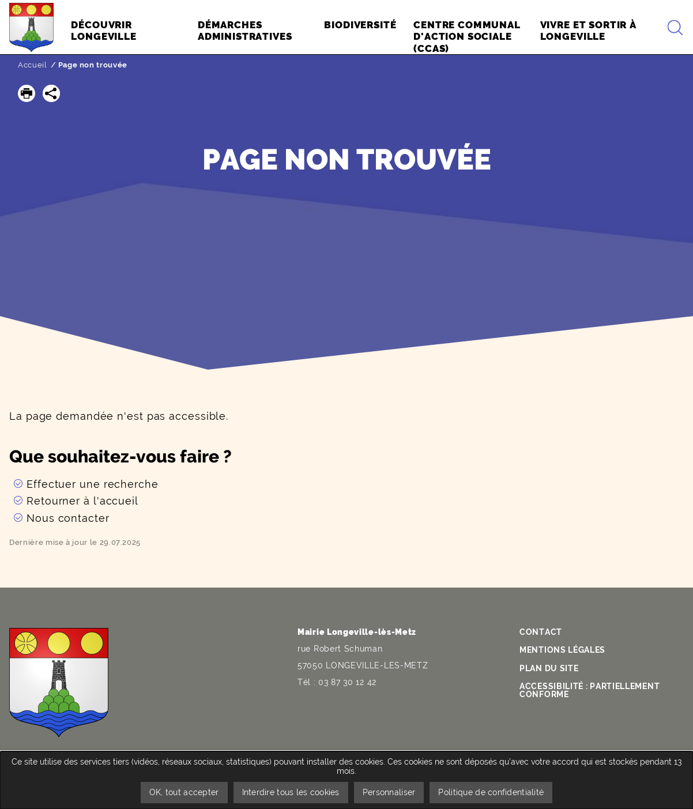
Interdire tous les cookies (291, 792)
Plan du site (548, 668)
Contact (540, 632)
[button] (26, 93)
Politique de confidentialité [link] (491, 792)
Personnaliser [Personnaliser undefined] (389, 792)
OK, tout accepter (184, 792)
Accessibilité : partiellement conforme (589, 690)
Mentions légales (562, 649)
